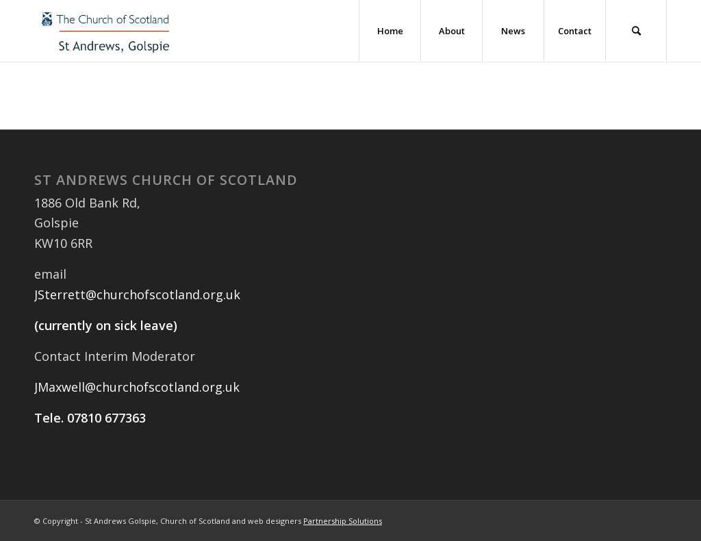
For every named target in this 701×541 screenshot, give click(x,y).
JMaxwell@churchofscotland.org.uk (137, 387)
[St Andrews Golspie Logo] (106, 31)
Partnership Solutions (342, 521)
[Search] (636, 31)
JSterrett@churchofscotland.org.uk (137, 294)
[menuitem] (389, 31)
